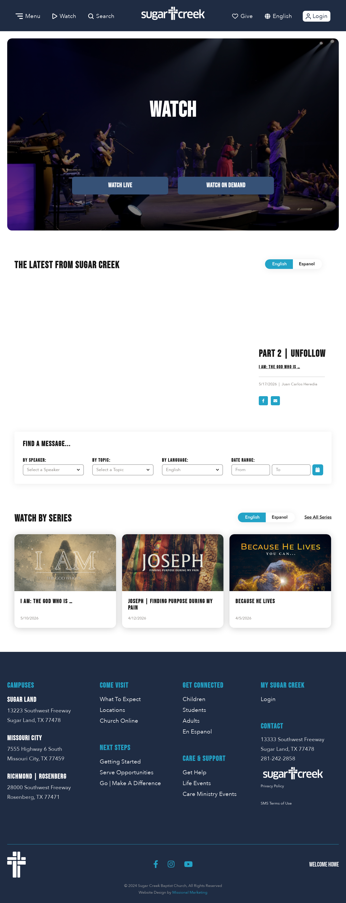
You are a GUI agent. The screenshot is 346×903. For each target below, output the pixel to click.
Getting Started (120, 762)
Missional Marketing (189, 892)
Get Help (194, 772)
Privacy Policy (272, 786)
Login (316, 16)
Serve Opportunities (127, 772)
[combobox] (287, 16)
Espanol (307, 264)
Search (101, 16)
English (282, 16)
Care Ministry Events (210, 794)
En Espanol (197, 732)
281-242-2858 (278, 758)
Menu (28, 16)
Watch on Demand (226, 185)
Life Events (197, 783)
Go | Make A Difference (130, 783)
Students (194, 710)
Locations (112, 710)
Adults (191, 721)
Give (242, 16)
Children (194, 699)
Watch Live (120, 185)
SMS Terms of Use (276, 803)
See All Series (318, 517)
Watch (64, 16)
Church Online (119, 721)
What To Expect (120, 699)
